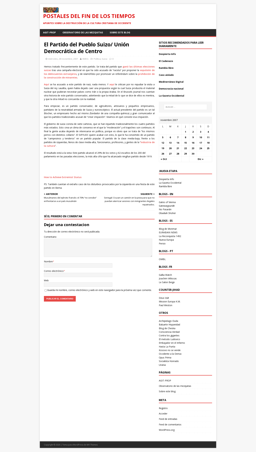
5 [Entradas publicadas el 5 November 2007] (162, 137)
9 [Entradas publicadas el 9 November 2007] (193, 137)
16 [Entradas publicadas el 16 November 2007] (193, 142)
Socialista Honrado (169, 361)
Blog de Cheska (167, 328)
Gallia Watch (165, 274)
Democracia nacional (171, 88)
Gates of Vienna (167, 202)
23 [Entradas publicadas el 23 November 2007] (193, 148)
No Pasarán (165, 209)
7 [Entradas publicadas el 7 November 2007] (177, 137)
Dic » (200, 159)
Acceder (163, 413)
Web (46, 280)
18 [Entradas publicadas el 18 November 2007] (208, 142)
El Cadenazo (166, 61)
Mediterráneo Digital (171, 81)
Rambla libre (166, 67)
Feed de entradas (168, 418)
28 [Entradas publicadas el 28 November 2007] (177, 153)
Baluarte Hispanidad (169, 324)
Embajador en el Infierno (172, 342)
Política (97, 58)
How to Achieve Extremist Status (62, 177)
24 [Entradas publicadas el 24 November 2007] (200, 148)
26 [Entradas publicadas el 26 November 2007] (162, 153)
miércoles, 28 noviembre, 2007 (63, 58)
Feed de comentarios (170, 424)
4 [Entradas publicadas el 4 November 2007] (208, 131)
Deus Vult (164, 297)
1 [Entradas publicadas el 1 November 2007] (185, 131)
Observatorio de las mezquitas (83, 32)
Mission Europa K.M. (169, 301)
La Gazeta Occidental (171, 95)
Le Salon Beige (167, 282)
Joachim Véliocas (168, 278)
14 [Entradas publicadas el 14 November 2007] (177, 142)
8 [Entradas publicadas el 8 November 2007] (185, 137)
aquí (111, 84)
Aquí (46, 84)
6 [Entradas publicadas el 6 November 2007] (170, 137)
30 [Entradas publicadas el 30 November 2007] (193, 153)
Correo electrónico (54, 270)
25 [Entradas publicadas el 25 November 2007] (208, 148)
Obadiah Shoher (167, 213)
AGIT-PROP (49, 32)
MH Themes (92, 444)
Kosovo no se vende (170, 350)
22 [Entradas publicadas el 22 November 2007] (185, 148)
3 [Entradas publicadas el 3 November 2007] (200, 131)
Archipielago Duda (168, 320)
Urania (162, 364)
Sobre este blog (120, 32)
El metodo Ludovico (169, 339)
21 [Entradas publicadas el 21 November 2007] (177, 148)
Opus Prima (165, 357)
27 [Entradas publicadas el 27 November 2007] (170, 153)
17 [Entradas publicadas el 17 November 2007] (200, 142)
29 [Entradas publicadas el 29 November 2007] (185, 153)
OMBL (162, 259)
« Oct (164, 159)
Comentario (50, 236)
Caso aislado (166, 74)
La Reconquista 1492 (170, 236)
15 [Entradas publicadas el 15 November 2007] (185, 142)
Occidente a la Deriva (170, 353)
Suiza (104, 58)
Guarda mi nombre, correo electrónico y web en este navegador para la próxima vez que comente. (99, 290)
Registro (163, 408)
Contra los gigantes (169, 335)
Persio (162, 243)
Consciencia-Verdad (169, 331)
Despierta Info (167, 54)
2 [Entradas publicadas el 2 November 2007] (193, 131)
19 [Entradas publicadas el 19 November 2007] (162, 148)
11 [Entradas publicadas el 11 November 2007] (208, 137)
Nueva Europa (166, 239)
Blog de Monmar (168, 228)
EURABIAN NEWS (168, 232)
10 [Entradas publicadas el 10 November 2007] (200, 137)
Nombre (48, 261)
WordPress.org (167, 429)
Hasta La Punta (167, 346)
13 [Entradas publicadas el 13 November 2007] (170, 142)
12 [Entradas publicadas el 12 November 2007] (162, 142)
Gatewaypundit (167, 205)
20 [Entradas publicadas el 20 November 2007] (170, 148)
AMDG (85, 58)
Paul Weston (165, 305)
